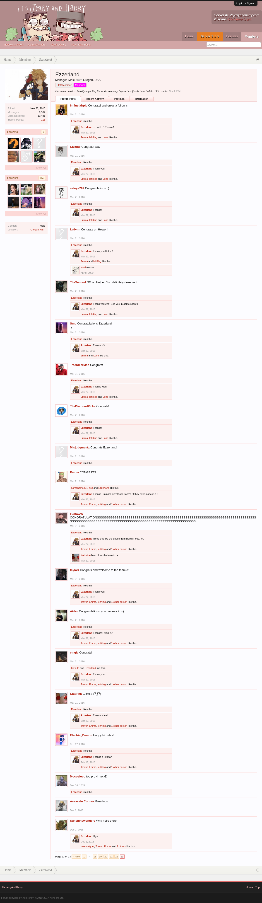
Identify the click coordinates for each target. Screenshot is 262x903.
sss (91, 488)
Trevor (84, 504)
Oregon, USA (38, 229)
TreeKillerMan (79, 365)
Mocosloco (77, 776)
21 (111, 856)
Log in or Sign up (245, 3)
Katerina (86, 555)
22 (116, 856)
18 (95, 856)
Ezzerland (76, 121)
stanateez (76, 513)
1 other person (119, 504)
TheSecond (78, 282)
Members (252, 36)
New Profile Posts (81, 44)
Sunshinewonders (82, 820)
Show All (41, 167)
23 (122, 856)
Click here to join (240, 19)
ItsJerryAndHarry (12, 887)
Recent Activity (58, 44)
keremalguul (87, 846)
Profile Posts (68, 98)
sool (83, 267)
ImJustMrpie (78, 105)
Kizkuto (75, 146)
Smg (73, 323)
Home (189, 36)
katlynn (75, 229)
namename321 (79, 488)
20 (105, 856)
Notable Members (14, 44)
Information (142, 98)
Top (257, 887)
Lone (105, 137)
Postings (119, 98)
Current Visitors (37, 44)
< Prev (76, 856)
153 (42, 178)
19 (100, 856)
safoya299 (77, 188)
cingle (74, 652)
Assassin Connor (82, 801)
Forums (232, 36)
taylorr (74, 570)
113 (43, 119)
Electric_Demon (81, 735)
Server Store (210, 36)
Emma (84, 137)
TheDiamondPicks (83, 406)
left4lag (93, 137)
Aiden (74, 611)
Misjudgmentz (80, 447)
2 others (121, 846)
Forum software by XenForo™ (32, 897)
